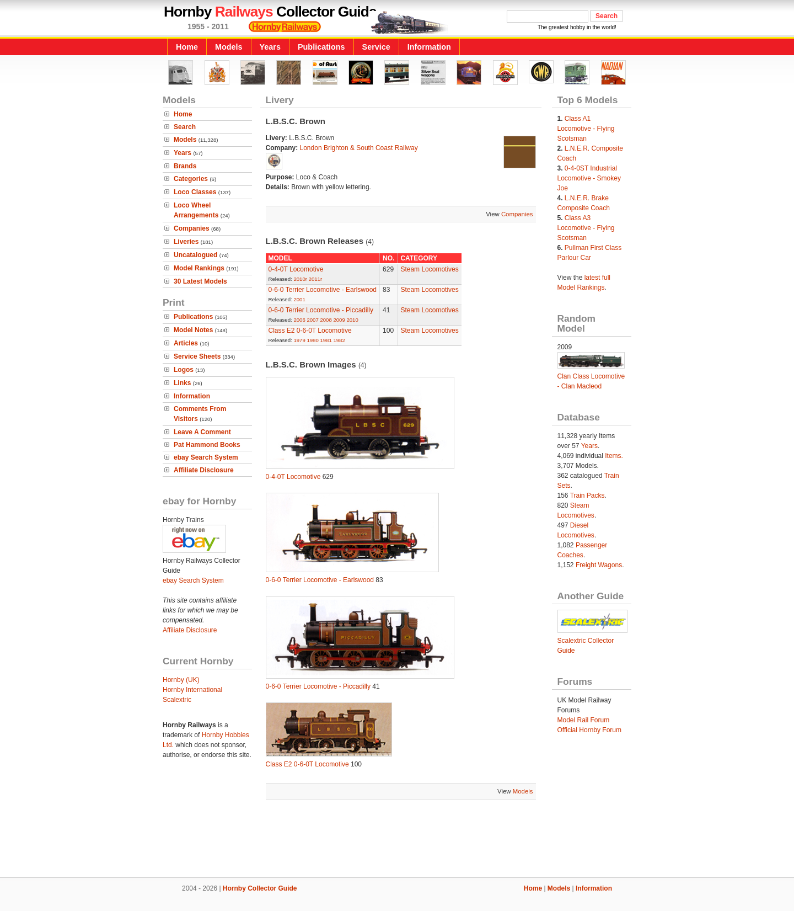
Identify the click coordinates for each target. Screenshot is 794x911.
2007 (312, 320)
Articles (186, 343)
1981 (325, 340)
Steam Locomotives (429, 269)
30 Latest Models (200, 281)
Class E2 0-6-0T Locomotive (310, 330)
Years (270, 46)
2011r (316, 279)
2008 (325, 320)
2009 (339, 320)
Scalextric (177, 700)
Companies (192, 228)
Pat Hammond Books (207, 445)
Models (229, 46)
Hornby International (192, 690)
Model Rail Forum (583, 720)
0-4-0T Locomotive (296, 269)
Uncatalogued (195, 255)
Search (185, 127)
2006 (299, 320)
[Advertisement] (397, 840)
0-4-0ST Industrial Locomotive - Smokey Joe (589, 178)
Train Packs (587, 495)
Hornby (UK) (181, 680)
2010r (300, 279)
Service (376, 46)
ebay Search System (206, 457)
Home (187, 46)
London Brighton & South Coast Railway (359, 148)
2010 (352, 320)
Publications (321, 46)
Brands (185, 166)
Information (429, 46)
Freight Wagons (599, 565)
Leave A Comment (202, 432)
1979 (299, 340)
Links (182, 383)
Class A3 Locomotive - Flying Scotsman (586, 228)
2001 (299, 299)
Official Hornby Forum (589, 730)
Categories (191, 179)
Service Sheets (197, 356)
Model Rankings (199, 268)
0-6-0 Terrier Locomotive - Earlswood (323, 290)
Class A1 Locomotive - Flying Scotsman (586, 128)
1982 (339, 340)
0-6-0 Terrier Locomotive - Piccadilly (321, 310)
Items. (614, 456)
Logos (184, 370)
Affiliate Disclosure (204, 470)
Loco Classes (195, 192)
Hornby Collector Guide (260, 888)
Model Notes (193, 330)
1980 (312, 340)
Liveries (186, 242)
